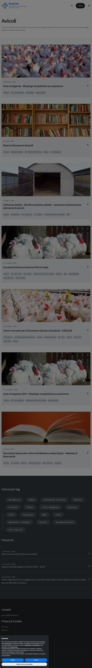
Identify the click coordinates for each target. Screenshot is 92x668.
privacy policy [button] (8, 643)
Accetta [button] (36, 660)
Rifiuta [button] (13, 660)
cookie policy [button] (14, 647)
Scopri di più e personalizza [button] (24, 664)
